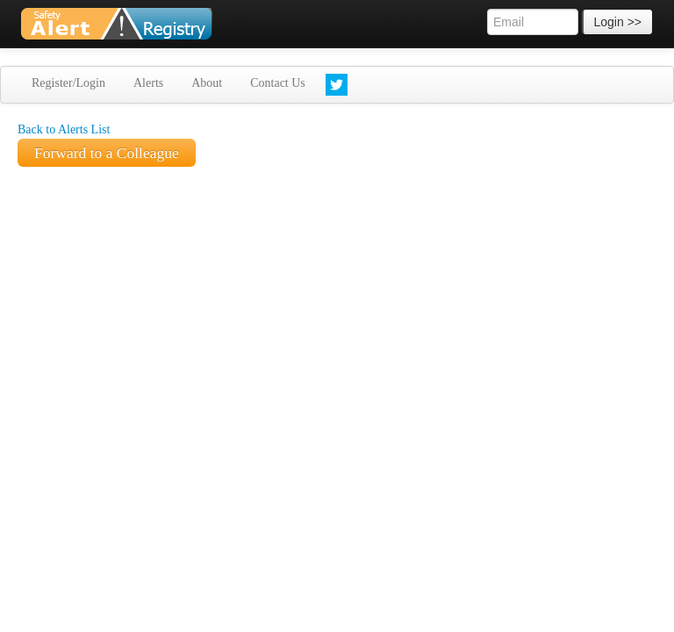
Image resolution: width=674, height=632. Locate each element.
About (206, 83)
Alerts (148, 83)
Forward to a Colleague (106, 153)
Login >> (618, 22)
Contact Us (277, 83)
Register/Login (68, 83)
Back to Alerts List (64, 129)
